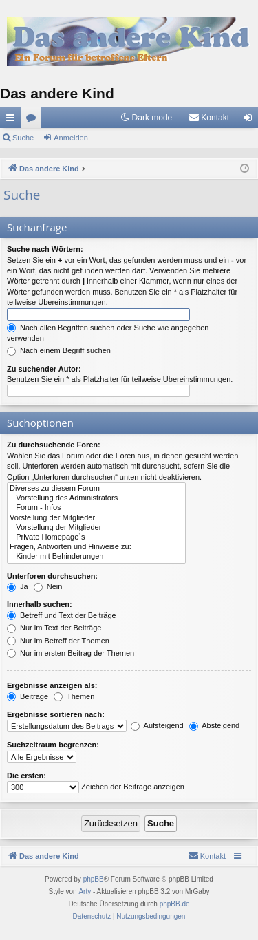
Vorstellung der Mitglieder (96, 518)
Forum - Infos (96, 508)
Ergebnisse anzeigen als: (52, 685)
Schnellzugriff (13, 120)
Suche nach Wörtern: (45, 249)
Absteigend (214, 725)
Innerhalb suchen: (39, 604)
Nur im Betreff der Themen (58, 641)
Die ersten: (26, 775)
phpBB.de (175, 904)
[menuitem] (208, 117)
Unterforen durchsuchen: (52, 576)
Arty (84, 891)
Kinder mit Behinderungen (96, 557)
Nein (48, 586)
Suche (23, 137)
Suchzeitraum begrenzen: (53, 744)
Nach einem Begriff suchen (59, 350)
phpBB (93, 879)
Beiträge (27, 696)
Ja (17, 586)
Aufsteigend (157, 725)
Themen (74, 696)
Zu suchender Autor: (44, 369)
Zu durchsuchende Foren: (53, 444)
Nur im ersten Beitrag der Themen (70, 653)
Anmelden (71, 137)
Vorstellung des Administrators (96, 498)
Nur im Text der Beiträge (54, 627)
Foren (33, 120)
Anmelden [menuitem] (251, 120)
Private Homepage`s (96, 537)
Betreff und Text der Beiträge (61, 615)
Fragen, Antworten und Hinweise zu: (96, 547)
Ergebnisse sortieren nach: (56, 714)
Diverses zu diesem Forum (96, 488)
